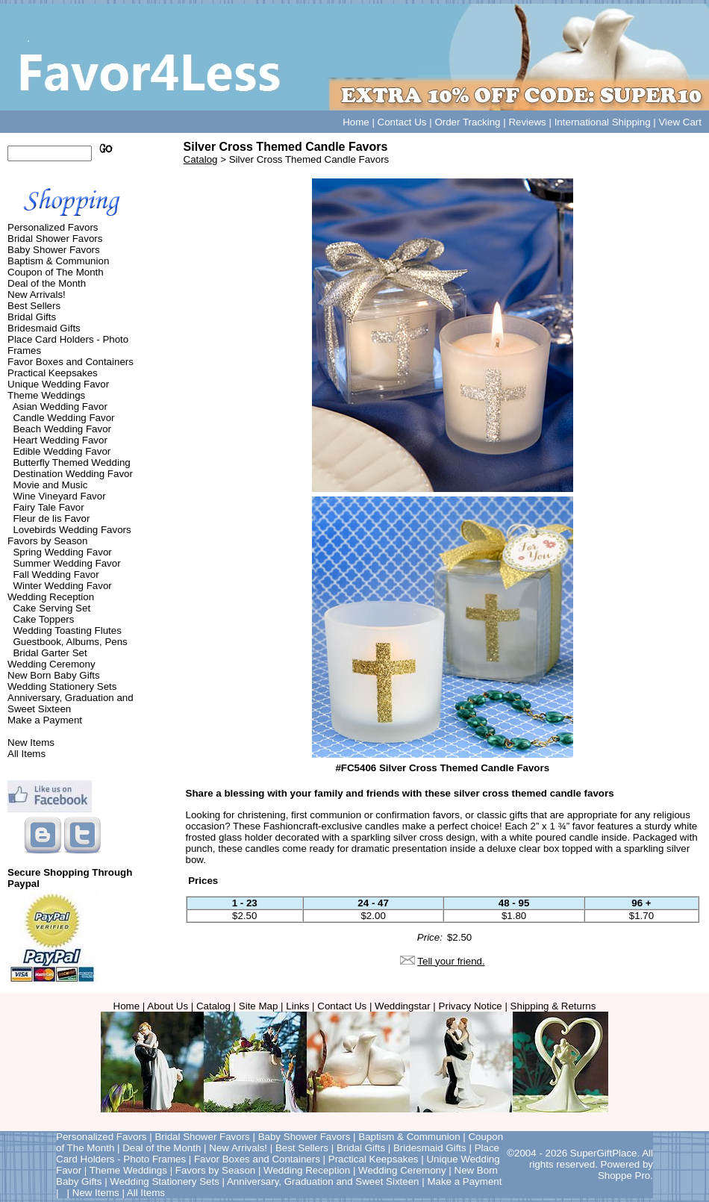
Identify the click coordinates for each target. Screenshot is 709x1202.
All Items (26, 753)
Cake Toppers (43, 619)
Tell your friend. (450, 961)
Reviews (527, 122)
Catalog (201, 159)
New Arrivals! (36, 294)
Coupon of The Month (55, 272)
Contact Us (402, 122)
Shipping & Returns (553, 1006)
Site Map (258, 1006)
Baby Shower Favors (53, 249)
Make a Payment (44, 720)
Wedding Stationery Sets (61, 686)
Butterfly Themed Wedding (71, 462)
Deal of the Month (46, 283)
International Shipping (603, 122)
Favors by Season (47, 540)
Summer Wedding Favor (66, 563)
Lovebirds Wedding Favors (72, 529)
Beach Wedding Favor (62, 429)
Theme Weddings (46, 395)
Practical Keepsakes (52, 373)
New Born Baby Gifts (53, 675)
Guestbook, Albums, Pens (70, 641)
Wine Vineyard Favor (59, 496)
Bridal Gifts (31, 317)
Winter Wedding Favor (62, 585)
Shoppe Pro (624, 1175)
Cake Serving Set (51, 608)
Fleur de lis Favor (51, 518)
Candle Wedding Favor (63, 417)
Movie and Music (50, 485)
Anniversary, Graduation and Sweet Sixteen (70, 703)
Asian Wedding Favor (60, 406)
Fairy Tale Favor (48, 507)
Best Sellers (33, 305)
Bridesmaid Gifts (44, 328)
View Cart (680, 122)
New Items (30, 742)
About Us (167, 1006)
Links (297, 1006)
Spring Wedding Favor (62, 552)
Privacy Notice (470, 1006)
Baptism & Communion (58, 261)
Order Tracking (467, 122)
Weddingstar (403, 1006)
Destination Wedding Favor (73, 473)
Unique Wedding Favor (58, 384)
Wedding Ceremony (51, 664)
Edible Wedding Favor (61, 451)
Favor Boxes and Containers (70, 361)
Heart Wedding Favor (60, 440)
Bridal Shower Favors (54, 238)
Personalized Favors (53, 227)
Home (356, 122)
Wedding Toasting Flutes (67, 630)
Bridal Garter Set (50, 652)
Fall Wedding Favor (56, 574)
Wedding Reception (50, 596)
